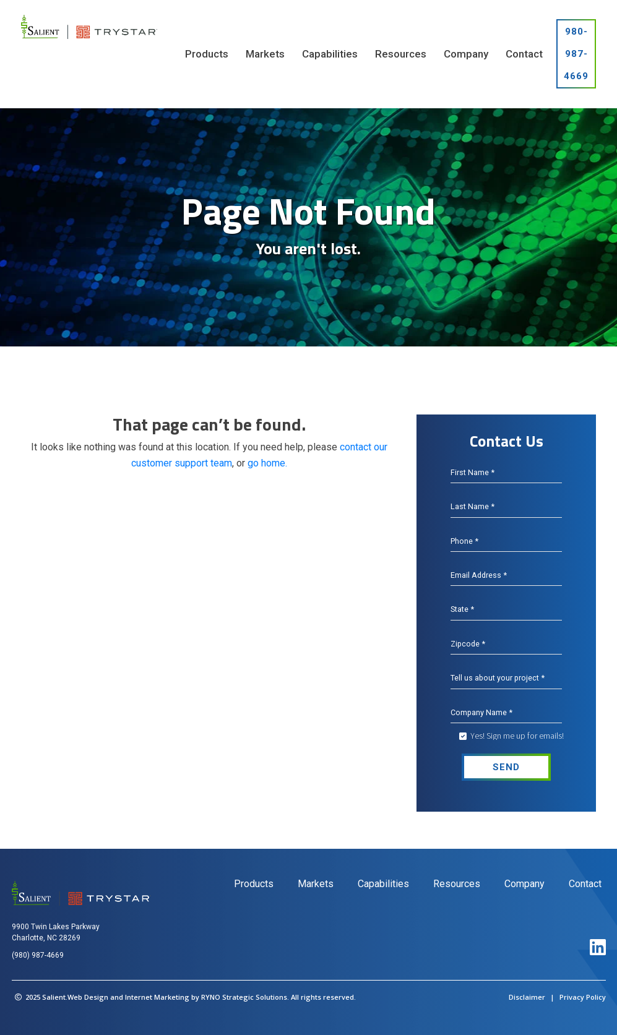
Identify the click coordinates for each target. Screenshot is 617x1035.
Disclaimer (527, 997)
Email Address (478, 575)
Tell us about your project (496, 678)
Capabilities (383, 884)
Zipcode (467, 644)
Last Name (472, 506)
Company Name (481, 712)
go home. (267, 463)
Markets (316, 884)
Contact (585, 884)
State (462, 609)
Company (524, 884)
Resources (456, 884)
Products (254, 884)
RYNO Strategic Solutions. (245, 997)
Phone (464, 541)
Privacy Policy (582, 997)
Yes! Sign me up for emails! (517, 735)
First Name (472, 472)
